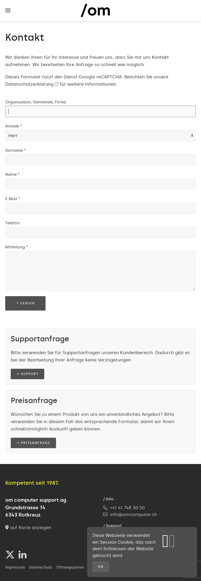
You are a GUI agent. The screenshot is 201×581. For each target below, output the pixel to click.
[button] (7, 10)
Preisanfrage (33, 443)
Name (12, 174)
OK (101, 566)
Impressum (15, 568)
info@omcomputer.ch (133, 515)
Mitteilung (16, 247)
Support (27, 374)
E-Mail (12, 199)
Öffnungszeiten (70, 568)
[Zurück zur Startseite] (100, 10)
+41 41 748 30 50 (124, 508)
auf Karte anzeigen (28, 528)
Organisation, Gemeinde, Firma (35, 102)
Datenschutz (40, 568)
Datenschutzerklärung (31, 84)
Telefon (12, 223)
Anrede (13, 126)
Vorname (15, 150)
